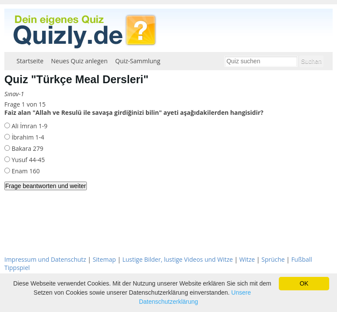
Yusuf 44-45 (27, 160)
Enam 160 (25, 171)
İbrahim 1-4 (27, 137)
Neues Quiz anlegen (79, 61)
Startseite (30, 61)
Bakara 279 (26, 148)
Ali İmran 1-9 (28, 126)
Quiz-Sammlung (137, 61)
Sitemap (104, 259)
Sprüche (273, 259)
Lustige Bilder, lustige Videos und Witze (177, 259)
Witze (247, 259)
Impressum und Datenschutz (45, 259)
